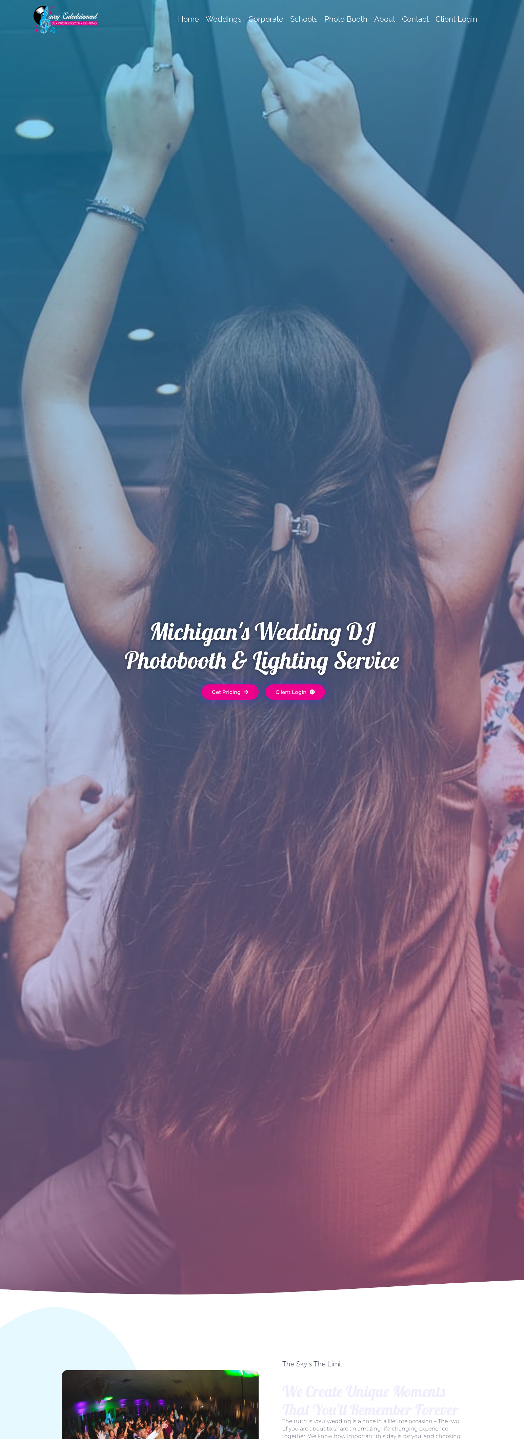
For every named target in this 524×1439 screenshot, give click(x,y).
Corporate (265, 19)
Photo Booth (345, 19)
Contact (415, 19)
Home (188, 19)
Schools (304, 19)
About (384, 19)
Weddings (224, 19)
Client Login (456, 19)
